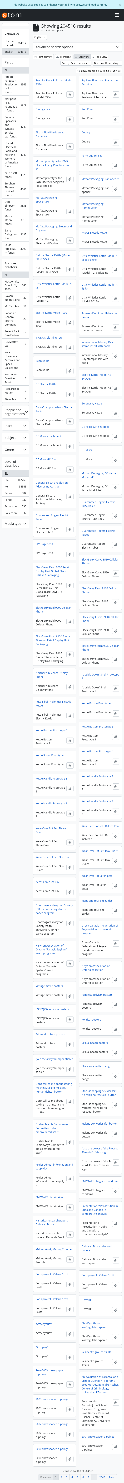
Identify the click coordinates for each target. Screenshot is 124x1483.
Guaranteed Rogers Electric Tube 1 (52, 517)
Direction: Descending (106, 63)
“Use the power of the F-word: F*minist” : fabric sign (100, 1150)
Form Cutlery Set (92, 155)
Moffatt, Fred (15, 307)
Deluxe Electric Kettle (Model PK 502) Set (53, 257)
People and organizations (15, 412)
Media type (13, 523)
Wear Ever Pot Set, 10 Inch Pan (100, 826)
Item (15, 487)
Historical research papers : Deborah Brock (52, 1222)
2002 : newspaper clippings (52, 1424)
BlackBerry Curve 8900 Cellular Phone (100, 619)
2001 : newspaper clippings (98, 1436)
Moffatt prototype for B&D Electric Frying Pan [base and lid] (53, 165)
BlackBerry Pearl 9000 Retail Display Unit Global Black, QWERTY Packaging (52, 571)
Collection (15, 513)
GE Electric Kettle (46, 384)
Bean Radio (42, 361)
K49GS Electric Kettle (94, 232)
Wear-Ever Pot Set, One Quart (54, 857)
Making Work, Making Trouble (54, 1249)
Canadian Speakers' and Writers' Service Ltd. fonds (15, 126)
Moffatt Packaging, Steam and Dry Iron (54, 228)
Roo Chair (88, 109)
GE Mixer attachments (49, 436)
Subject (10, 437)
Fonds (15, 500)
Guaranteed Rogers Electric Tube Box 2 (98, 504)
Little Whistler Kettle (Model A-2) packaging (100, 258)
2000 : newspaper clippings (52, 1449)
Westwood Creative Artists (15, 378)
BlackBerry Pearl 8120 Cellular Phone (100, 590)
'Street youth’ (44, 1324)
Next (112, 1477)
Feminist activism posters (97, 994)
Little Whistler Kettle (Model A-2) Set (100, 286)
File (15, 480)
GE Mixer (87, 450)
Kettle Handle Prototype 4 (97, 776)
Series (15, 494)
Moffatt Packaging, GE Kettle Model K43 (99, 475)
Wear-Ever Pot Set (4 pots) (97, 876)
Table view (99, 56)
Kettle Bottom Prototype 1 (98, 751)
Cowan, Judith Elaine (15, 298)
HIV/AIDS (87, 1300)
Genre (9, 449)
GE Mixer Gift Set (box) (95, 427)
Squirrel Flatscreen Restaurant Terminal (100, 82)
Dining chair (43, 109)
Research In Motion (15, 390)
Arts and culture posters (50, 1034)
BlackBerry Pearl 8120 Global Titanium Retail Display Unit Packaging (53, 640)
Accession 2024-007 (47, 882)
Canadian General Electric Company (15, 318)
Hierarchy (63, 56)
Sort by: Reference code (75, 63)
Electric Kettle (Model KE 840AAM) (96, 376)
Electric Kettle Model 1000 (51, 312)
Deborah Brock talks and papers (97, 1248)
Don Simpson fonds (15, 205)
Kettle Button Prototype (96, 703)
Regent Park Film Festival (15, 333)
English (15, 52)
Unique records (15, 43)
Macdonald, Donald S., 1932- (15, 285)
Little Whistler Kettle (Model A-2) (54, 286)
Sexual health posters (95, 1043)
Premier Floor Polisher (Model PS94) (54, 82)
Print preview (43, 56)
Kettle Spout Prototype (50, 755)
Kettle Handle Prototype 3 (51, 778)
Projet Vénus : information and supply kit (54, 1166)
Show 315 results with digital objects (99, 70)
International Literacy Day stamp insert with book (97, 344)
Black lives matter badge (96, 1066)
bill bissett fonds (15, 175)
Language (12, 33)
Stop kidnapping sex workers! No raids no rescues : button (99, 1093)
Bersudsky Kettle (92, 403)
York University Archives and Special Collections (15, 360)
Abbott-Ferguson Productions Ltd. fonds (15, 84)
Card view (82, 56)
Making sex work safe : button (100, 1123)
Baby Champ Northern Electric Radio (54, 409)
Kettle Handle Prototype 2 (97, 801)
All (6, 70)
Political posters (91, 1019)
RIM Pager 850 (44, 544)
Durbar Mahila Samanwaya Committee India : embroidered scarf (52, 1128)
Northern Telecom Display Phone (52, 675)
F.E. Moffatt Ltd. (15, 343)
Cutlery (86, 132)
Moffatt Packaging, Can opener (100, 179)
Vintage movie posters (49, 986)
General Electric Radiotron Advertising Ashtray (52, 484)
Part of (10, 62)
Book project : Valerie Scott (52, 1274)
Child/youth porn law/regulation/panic (94, 1325)
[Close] (120, 4)
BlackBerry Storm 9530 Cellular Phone (100, 647)
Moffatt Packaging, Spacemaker (47, 199)
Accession (15, 507)
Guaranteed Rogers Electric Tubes (98, 532)
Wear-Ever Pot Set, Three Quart (51, 830)
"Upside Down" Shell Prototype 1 (100, 676)
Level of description (13, 463)
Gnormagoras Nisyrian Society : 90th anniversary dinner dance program (54, 909)
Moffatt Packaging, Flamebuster (93, 206)
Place (9, 426)
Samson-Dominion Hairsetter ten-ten (99, 315)
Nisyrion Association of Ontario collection (95, 968)
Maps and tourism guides (97, 900)
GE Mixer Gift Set (46, 459)
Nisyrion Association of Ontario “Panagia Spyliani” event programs (51, 949)
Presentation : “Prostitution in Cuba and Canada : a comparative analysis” (100, 1210)
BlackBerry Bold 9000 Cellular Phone (53, 609)
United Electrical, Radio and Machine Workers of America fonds (15, 154)
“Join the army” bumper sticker (54, 1059)
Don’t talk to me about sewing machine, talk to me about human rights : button (54, 1087)
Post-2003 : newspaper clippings (49, 1372)
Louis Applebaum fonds (15, 248)
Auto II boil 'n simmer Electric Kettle (53, 703)
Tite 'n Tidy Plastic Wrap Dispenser (50, 134)
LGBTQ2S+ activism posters (52, 1009)
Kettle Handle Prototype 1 (51, 803)
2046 (102, 1477)
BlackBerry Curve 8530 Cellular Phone (100, 561)
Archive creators (11, 265)
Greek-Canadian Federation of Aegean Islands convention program (100, 929)
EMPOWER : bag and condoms (100, 1181)
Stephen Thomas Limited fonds (15, 189)
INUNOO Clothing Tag (49, 337)
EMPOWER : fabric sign (49, 1197)
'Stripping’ (42, 1347)
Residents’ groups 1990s (96, 1352)
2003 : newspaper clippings (52, 1399)
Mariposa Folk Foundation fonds (15, 104)
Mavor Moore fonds (15, 220)
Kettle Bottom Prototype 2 (52, 730)
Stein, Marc (15, 400)
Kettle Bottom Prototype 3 (98, 726)
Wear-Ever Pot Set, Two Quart (100, 851)
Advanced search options (54, 47)
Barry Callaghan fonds (15, 234)
